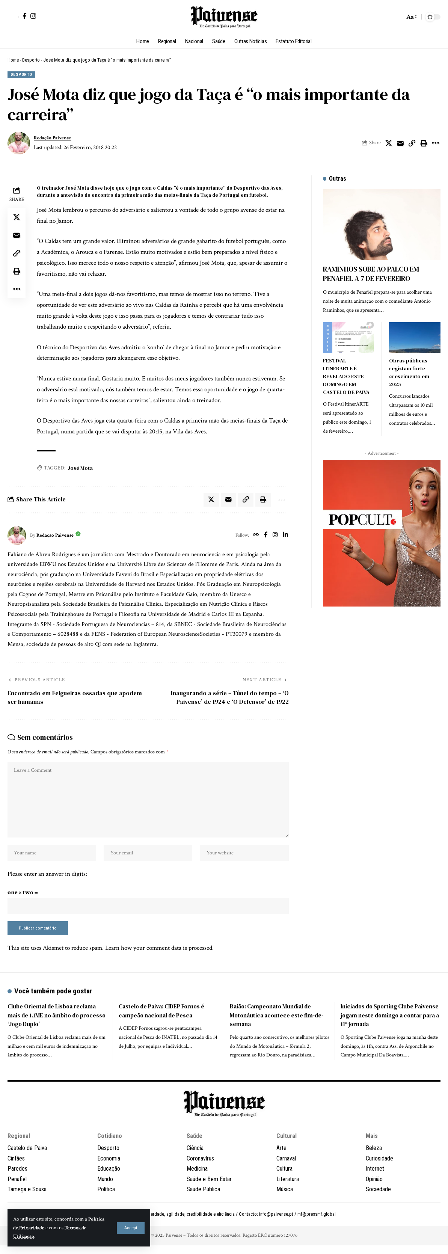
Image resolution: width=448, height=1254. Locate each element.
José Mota (80, 468)
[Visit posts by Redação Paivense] (19, 144)
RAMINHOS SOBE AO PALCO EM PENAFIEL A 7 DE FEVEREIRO (371, 268)
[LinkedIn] (285, 537)
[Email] (400, 144)
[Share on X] (388, 144)
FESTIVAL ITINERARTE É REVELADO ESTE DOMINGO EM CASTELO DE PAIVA (346, 370)
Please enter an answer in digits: (47, 881)
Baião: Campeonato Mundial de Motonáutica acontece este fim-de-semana (278, 1024)
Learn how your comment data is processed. (159, 958)
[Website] (254, 537)
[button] (131, 1228)
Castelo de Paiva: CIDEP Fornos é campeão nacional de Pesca (164, 1020)
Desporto (31, 60)
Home (13, 60)
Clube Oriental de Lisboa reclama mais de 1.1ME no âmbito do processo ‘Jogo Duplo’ (54, 1024)
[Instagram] (33, 16)
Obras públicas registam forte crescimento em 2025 (409, 366)
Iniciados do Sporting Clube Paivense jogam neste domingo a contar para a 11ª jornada (386, 1024)
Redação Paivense (55, 138)
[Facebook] (25, 16)
